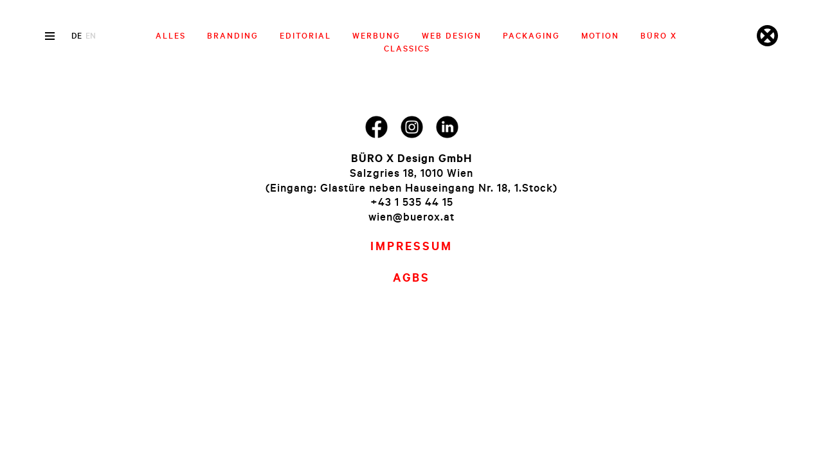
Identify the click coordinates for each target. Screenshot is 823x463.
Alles (171, 35)
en (91, 35)
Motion (600, 35)
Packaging (531, 35)
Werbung (376, 35)
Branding (232, 35)
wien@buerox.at (411, 216)
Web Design (452, 35)
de (76, 35)
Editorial (305, 35)
